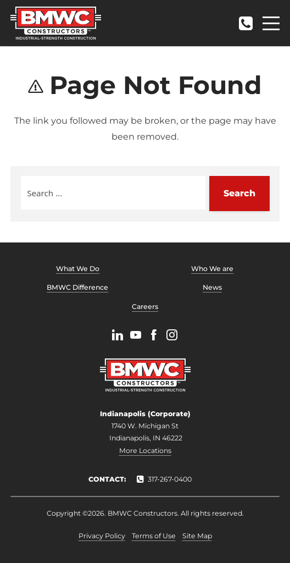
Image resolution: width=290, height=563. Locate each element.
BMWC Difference (77, 287)
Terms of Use (154, 536)
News (212, 287)
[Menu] (271, 23)
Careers (145, 306)
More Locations (145, 450)
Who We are (212, 268)
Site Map (197, 536)
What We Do (77, 268)
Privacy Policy (102, 536)
